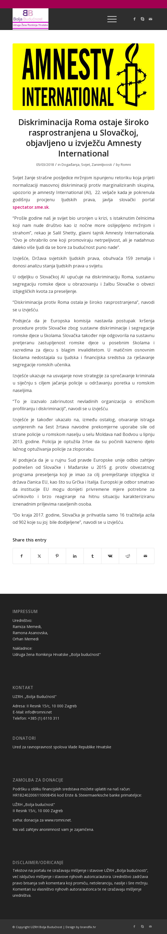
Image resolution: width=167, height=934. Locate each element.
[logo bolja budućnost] (69, 19)
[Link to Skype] (142, 19)
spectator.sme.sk (31, 207)
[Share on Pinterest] (57, 556)
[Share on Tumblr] (92, 556)
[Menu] (109, 19)
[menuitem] (109, 19)
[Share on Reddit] (127, 556)
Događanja (70, 164)
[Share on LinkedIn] (75, 556)
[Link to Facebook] (134, 19)
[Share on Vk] (110, 556)
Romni (126, 164)
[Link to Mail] (150, 19)
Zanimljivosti (102, 164)
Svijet (85, 164)
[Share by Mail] (145, 556)
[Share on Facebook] (22, 556)
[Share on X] (39, 556)
